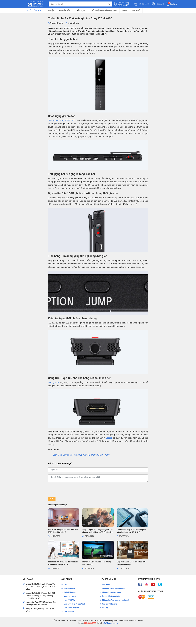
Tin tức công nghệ (34, 10)
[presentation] (67, 490)
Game (124, 10)
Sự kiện (51, 10)
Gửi (51, 499)
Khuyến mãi (64, 10)
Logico (109, 438)
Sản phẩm (67, 579)
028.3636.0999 (90, 623)
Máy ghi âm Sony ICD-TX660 (61, 120)
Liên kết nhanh (108, 579)
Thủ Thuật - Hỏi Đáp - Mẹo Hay (103, 10)
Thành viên (157, 4)
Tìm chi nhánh (141, 4)
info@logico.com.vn (110, 623)
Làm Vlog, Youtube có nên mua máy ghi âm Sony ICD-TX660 (81, 455)
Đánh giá (136, 10)
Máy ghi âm (53, 382)
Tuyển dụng (80, 10)
